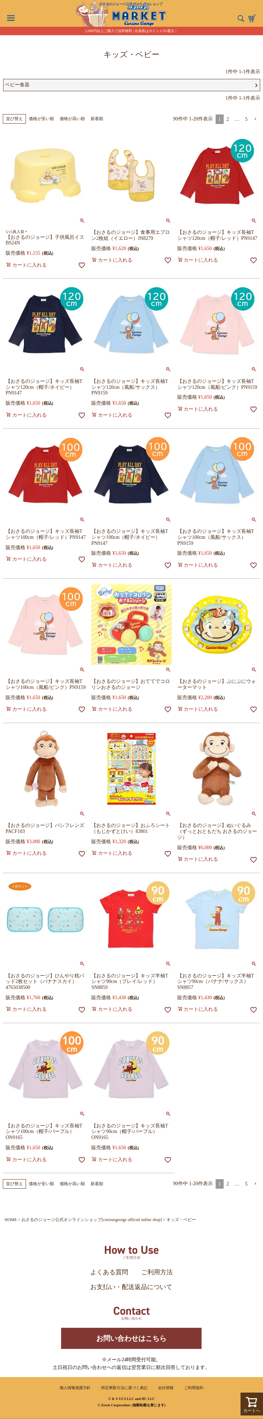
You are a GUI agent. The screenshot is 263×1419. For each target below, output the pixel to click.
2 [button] (227, 119)
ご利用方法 (157, 1272)
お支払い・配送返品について (131, 1286)
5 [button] (246, 119)
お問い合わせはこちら (131, 1338)
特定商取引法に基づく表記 (124, 1388)
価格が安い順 (41, 118)
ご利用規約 (193, 1388)
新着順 (97, 118)
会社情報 (165, 1388)
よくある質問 (109, 1272)
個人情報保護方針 (75, 1388)
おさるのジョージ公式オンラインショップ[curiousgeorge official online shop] (91, 1219)
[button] (255, 119)
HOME (11, 1219)
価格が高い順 (72, 118)
